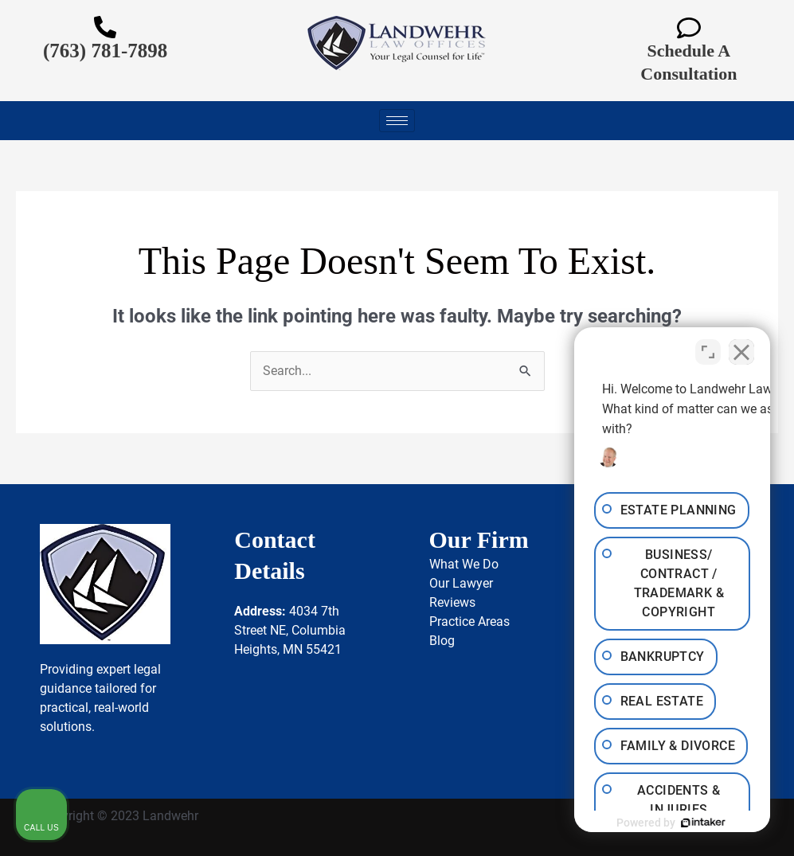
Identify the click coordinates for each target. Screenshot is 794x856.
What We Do (464, 564)
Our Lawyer (461, 583)
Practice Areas (469, 621)
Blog (442, 640)
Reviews (452, 602)
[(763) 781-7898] (105, 27)
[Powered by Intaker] (659, 822)
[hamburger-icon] (397, 120)
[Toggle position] (708, 347)
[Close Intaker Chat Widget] (741, 347)
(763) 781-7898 (105, 50)
